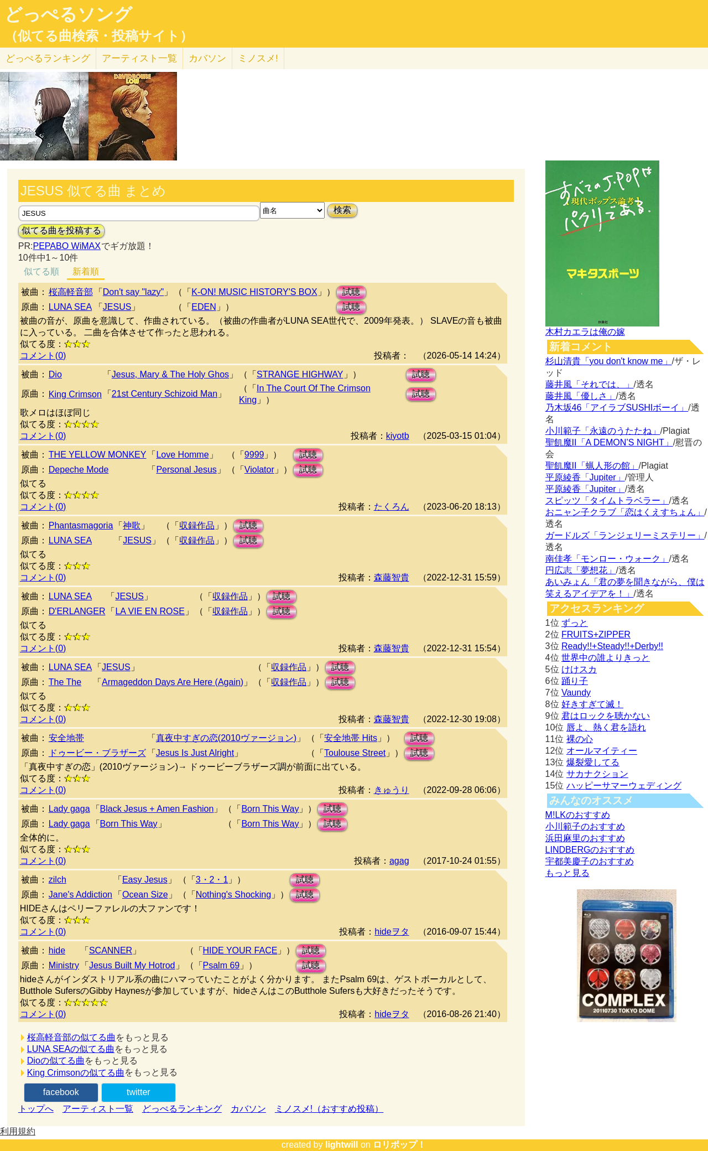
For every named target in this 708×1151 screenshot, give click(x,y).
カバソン (207, 58)
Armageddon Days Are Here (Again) (172, 682)
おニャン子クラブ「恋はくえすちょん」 (625, 512)
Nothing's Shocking (233, 894)
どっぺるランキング (182, 1108)
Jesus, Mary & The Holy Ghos (170, 374)
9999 (254, 454)
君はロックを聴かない (605, 715)
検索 (342, 210)
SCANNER (110, 950)
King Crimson (75, 394)
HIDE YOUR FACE (240, 950)
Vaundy (576, 692)
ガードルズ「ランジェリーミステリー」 (625, 535)
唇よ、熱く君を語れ (606, 727)
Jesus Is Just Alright (195, 753)
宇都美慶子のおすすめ (589, 861)
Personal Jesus (186, 469)
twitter (138, 1092)
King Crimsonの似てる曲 (75, 1072)
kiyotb (397, 435)
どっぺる (48, 58)
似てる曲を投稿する (61, 230)
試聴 (351, 292)
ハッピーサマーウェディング (623, 785)
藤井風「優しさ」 (580, 396)
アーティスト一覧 (98, 1108)
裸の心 (579, 739)
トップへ (36, 1108)
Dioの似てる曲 (56, 1060)
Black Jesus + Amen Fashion (157, 808)
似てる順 (41, 271)
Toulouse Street (355, 753)
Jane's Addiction (80, 894)
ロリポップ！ (399, 1144)
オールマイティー (601, 750)
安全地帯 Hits (350, 738)
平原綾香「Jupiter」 (585, 477)
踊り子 (574, 681)
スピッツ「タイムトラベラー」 (607, 500)
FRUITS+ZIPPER (596, 634)
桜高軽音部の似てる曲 (71, 1037)
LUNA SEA (70, 307)
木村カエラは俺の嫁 (585, 331)
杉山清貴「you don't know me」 (608, 361)
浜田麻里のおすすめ (585, 838)
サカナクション (597, 774)
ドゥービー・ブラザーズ (97, 753)
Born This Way (270, 808)
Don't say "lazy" (133, 292)
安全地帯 (66, 738)
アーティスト (139, 58)
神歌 (131, 525)
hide (57, 950)
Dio (55, 374)
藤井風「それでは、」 (589, 384)
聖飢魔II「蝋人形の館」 (592, 465)
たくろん (391, 506)
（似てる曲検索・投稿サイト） (98, 36)
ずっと (574, 623)
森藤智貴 (391, 577)
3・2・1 (212, 879)
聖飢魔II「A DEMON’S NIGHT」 (609, 442)
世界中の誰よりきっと (605, 657)
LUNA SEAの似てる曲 (70, 1049)
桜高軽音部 (71, 292)
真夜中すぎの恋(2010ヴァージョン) (226, 738)
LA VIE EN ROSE (149, 611)
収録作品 (197, 525)
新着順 (85, 271)
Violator (259, 469)
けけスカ (579, 669)
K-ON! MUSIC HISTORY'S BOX (254, 292)
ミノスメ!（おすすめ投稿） (329, 1108)
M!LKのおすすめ (577, 815)
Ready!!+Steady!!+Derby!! (612, 646)
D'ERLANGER (77, 611)
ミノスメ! (258, 58)
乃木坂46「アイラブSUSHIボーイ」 (617, 407)
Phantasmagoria (81, 525)
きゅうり (391, 790)
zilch (57, 879)
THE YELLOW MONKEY (98, 454)
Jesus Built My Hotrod (132, 965)
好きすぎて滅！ (592, 704)
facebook (61, 1092)
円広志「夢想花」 (580, 570)
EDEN (203, 307)
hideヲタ (391, 931)
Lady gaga (69, 808)
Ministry (64, 965)
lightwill (341, 1144)
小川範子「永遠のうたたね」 (602, 430)
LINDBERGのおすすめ (590, 849)
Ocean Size (145, 894)
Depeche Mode (79, 469)
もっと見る (567, 873)
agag (399, 860)
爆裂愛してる (593, 762)
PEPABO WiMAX (66, 246)
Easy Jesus (145, 879)
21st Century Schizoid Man (164, 393)
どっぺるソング (68, 14)
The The (65, 682)
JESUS (117, 307)
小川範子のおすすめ (585, 826)
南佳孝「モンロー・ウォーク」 (607, 558)
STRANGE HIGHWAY (300, 374)
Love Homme (182, 454)
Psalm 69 (221, 965)
